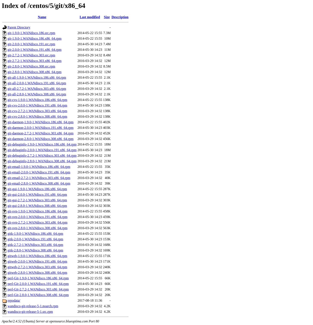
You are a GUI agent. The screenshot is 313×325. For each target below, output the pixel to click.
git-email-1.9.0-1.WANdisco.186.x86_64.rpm (39, 167)
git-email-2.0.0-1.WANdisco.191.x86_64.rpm (39, 172)
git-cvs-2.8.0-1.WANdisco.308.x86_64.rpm (37, 116)
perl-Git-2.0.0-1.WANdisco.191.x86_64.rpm (38, 284)
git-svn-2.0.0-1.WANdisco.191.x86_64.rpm (37, 217)
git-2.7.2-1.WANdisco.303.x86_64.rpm (35, 61)
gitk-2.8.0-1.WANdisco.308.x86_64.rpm (35, 250)
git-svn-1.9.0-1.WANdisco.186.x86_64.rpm (37, 211)
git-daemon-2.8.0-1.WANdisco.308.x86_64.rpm (41, 139)
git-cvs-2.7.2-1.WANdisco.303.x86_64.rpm (37, 111)
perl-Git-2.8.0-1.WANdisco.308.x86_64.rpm (38, 295)
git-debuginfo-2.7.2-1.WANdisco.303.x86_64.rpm (42, 155)
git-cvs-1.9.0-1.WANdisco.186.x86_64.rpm (37, 100)
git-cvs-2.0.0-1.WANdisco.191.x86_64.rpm (37, 105)
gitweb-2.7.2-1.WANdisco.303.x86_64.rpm (37, 267)
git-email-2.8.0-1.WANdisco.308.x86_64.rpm (39, 183)
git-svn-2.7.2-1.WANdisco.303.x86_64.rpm (37, 222)
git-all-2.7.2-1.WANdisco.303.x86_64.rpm (37, 88)
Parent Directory (19, 27)
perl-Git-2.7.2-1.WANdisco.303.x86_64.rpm (38, 289)
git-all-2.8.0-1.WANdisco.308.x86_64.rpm (37, 94)
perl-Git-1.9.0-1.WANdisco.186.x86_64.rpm (38, 278)
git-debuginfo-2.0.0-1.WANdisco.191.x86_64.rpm (42, 150)
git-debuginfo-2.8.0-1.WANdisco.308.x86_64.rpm (42, 161)
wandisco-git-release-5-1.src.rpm (30, 311)
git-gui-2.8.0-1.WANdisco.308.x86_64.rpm (37, 206)
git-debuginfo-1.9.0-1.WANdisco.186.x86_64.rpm (42, 144)
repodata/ (14, 300)
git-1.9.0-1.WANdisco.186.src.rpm (31, 33)
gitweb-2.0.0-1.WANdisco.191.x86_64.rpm (37, 261)
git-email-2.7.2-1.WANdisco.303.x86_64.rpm (39, 178)
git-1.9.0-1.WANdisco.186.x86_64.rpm (35, 38)
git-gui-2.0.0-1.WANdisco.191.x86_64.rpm (37, 194)
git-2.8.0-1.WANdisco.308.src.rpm (31, 66)
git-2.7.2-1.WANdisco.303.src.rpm (31, 55)
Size (107, 17)
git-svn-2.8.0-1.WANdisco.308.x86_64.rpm (37, 228)
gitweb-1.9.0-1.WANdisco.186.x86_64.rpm (37, 256)
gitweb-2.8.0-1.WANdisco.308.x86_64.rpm (37, 272)
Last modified (90, 17)
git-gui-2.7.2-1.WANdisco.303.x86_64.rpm (37, 200)
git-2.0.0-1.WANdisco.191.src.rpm (31, 44)
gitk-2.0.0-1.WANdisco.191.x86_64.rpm (35, 239)
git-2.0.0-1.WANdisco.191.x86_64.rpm (35, 49)
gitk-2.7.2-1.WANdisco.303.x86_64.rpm (35, 245)
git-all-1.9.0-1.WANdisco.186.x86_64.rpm (37, 77)
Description (119, 17)
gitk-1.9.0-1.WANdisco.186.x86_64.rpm (35, 233)
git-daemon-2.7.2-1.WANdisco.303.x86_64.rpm (41, 133)
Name (42, 17)
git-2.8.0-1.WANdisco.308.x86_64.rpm (35, 72)
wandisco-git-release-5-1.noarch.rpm (33, 306)
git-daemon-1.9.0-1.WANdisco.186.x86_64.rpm (41, 122)
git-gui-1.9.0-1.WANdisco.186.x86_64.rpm (37, 189)
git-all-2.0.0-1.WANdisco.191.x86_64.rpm (37, 83)
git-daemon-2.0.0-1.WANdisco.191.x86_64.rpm (41, 127)
